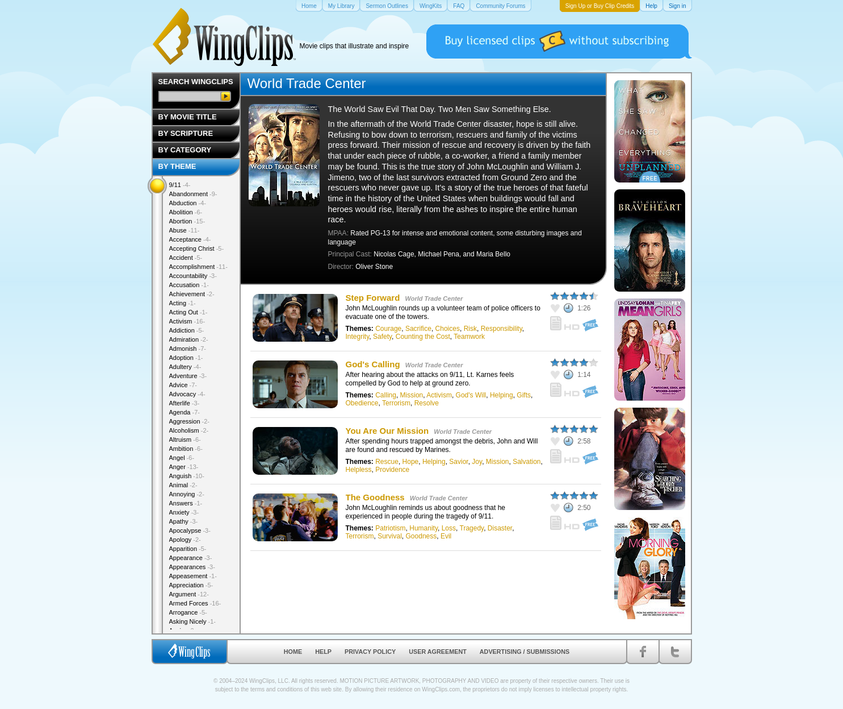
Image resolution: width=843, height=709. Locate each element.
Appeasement (193, 576)
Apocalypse (190, 530)
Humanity (423, 528)
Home (293, 651)
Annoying (186, 494)
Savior (458, 462)
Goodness (421, 536)
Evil (446, 536)
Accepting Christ (196, 248)
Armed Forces (195, 603)
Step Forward (373, 297)
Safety (382, 337)
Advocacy (187, 394)
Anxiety (184, 512)
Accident (186, 257)
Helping (501, 395)
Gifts (524, 395)
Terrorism (396, 403)
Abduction (187, 203)
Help (323, 651)
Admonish (187, 348)
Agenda (184, 412)
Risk (470, 329)
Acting (182, 303)
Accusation (189, 284)
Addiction (186, 330)
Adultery (185, 366)
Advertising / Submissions (524, 651)
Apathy (183, 521)
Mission (411, 395)
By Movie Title (187, 117)
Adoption (186, 357)
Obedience (362, 403)
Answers (186, 503)
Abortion (187, 221)
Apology (185, 539)
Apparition (188, 548)
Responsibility (501, 329)
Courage (388, 329)
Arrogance (188, 612)
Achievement (192, 294)
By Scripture (185, 133)
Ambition (186, 448)
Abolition (186, 212)
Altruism (185, 439)
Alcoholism (189, 430)
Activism (439, 395)
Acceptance (190, 239)
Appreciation (191, 585)
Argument (189, 594)
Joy (477, 462)
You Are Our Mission (387, 431)
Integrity (358, 337)
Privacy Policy (370, 651)
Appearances (192, 566)
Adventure (188, 375)
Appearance (190, 557)
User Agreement (438, 651)
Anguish (186, 475)
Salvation (526, 462)
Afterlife (184, 403)
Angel (182, 457)
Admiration (188, 339)
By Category (185, 150)
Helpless (359, 470)
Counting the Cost (423, 337)
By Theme (177, 166)
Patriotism (390, 528)
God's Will (471, 395)
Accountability (193, 275)
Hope (410, 462)
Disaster (500, 528)
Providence (392, 470)
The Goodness (375, 497)
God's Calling (373, 364)
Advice (183, 385)
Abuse (184, 230)
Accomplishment (198, 266)
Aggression (189, 421)
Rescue (387, 462)
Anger (184, 466)
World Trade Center (434, 298)
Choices (447, 329)
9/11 (180, 184)
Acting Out (188, 312)
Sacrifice (418, 329)
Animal (183, 485)
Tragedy (472, 528)
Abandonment (193, 193)
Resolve (426, 403)
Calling (385, 395)
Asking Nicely (192, 621)
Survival (390, 536)
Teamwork (469, 337)
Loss (449, 528)
